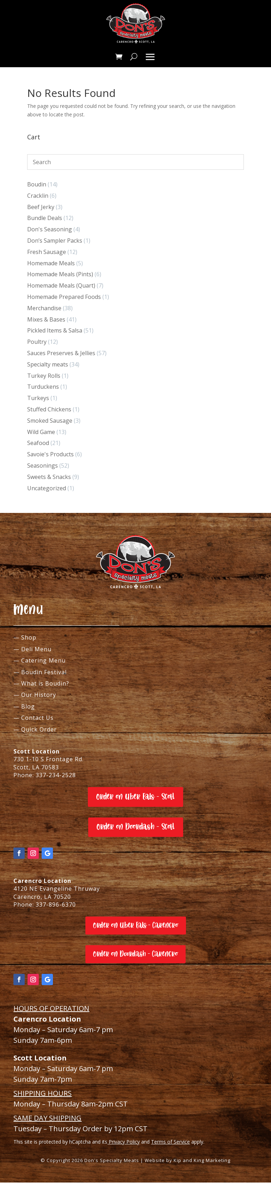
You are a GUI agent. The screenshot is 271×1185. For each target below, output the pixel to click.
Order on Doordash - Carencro (135, 956)
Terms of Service (170, 1144)
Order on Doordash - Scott (136, 829)
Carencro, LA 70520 (42, 899)
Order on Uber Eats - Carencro (135, 928)
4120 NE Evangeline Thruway (56, 891)
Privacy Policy (123, 1144)
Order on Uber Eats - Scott (135, 799)
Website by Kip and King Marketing (187, 1163)
